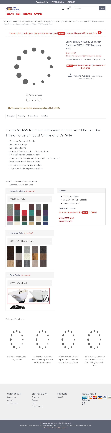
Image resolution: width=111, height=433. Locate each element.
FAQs (34, 403)
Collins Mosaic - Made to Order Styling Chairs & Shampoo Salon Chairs (48, 21)
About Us (60, 397)
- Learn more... (87, 76)
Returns (35, 400)
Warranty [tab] (21, 116)
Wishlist (10, 400)
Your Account (12, 403)
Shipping (35, 397)
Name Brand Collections (12, 21)
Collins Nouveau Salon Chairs (86, 21)
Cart (69, 8)
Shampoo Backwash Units (21, 185)
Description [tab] (11, 116)
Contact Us (11, 397)
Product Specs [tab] (33, 116)
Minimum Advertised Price (73, 212)
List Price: (63, 208)
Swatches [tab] (44, 116)
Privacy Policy (37, 406)
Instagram (84, 403)
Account (64, 9)
